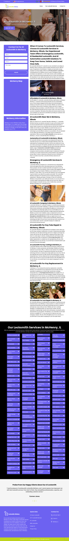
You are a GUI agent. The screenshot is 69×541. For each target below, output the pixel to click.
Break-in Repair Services (11, 399)
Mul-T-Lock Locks (42, 457)
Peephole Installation (58, 340)
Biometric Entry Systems (11, 385)
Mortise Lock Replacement (41, 452)
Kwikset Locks (41, 376)
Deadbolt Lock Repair (11, 468)
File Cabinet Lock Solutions (27, 425)
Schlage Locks (56, 415)
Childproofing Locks (12, 440)
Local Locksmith (42, 380)
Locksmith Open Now (43, 419)
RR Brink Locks (56, 399)
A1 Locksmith (11, 344)
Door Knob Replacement (26, 348)
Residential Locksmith (55, 391)
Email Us (55, 518)
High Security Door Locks (27, 467)
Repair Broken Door (57, 381)
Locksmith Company (42, 406)
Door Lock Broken (27, 360)
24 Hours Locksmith (12, 335)
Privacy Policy (33, 528)
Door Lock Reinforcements (26, 364)
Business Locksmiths (13, 419)
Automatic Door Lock (13, 365)
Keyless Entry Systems (41, 367)
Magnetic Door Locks (43, 423)
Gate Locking (26, 459)
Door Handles (26, 340)
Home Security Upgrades (41, 349)
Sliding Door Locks (57, 424)
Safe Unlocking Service (56, 411)
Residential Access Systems (57, 386)
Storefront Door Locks (56, 432)
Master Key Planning (42, 431)
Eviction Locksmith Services (27, 407)
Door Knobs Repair (27, 353)
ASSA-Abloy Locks (12, 361)
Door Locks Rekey (27, 378)
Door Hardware (26, 344)
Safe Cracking (56, 403)
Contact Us (62, 6)
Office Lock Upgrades (40, 466)
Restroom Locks (57, 395)
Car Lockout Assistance (10, 429)
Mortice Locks (41, 448)
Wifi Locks (55, 458)
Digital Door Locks (12, 472)
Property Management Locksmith (56, 356)
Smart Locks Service (58, 428)
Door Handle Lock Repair (27, 336)
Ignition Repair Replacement (41, 354)
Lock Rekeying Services (41, 397)
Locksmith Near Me (42, 415)
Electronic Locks (27, 390)
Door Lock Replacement (26, 373)
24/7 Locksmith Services (11, 339)
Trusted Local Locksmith (56, 445)
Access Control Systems (11, 352)
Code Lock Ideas (11, 444)
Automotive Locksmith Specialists (10, 371)
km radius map (16, 98)
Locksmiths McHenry (35, 539)
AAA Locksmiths (11, 347)
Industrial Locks (41, 358)
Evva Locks (25, 412)
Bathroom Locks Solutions (11, 380)
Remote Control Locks (56, 377)
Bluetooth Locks (11, 389)
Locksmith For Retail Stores (42, 411)
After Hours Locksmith (10, 357)
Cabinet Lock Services (11, 423)
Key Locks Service (42, 362)
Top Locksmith (56, 440)
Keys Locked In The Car (42, 372)
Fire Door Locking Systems (27, 441)
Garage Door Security (26, 449)
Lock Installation (42, 392)
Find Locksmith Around (26, 430)
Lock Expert (40, 389)
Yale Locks (55, 467)
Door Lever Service (27, 356)
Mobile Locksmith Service (42, 443)
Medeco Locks (41, 439)
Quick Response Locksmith (57, 372)
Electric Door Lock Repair (27, 386)
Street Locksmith (57, 437)
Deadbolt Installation (12, 463)
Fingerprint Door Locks (26, 435)
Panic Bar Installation (55, 336)
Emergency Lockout (27, 394)
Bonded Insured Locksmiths (11, 394)
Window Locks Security (56, 463)
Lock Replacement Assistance (42, 402)
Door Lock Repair (27, 369)
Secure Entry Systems (56, 420)
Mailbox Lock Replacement (41, 427)
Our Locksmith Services (51, 6)
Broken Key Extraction (10, 404)
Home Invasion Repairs (41, 344)
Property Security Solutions (57, 361)
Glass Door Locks (27, 463)
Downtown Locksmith (28, 381)
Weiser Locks (56, 454)
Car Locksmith (11, 433)
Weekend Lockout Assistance (57, 450)
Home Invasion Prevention (41, 338)
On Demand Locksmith (40, 472)
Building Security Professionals (12, 409)
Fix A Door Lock (26, 445)
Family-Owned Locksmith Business (27, 416)
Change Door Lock (12, 437)
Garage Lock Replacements (26, 455)
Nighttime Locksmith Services (42, 461)
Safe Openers (56, 406)
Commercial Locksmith (10, 454)
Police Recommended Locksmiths (56, 345)
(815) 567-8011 (9, 28)
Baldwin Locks (11, 375)
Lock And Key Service (41, 384)
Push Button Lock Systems (57, 367)
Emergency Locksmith (25, 398)
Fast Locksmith (26, 421)
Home (41, 6)
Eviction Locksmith (27, 403)
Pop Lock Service (57, 350)
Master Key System (42, 435)
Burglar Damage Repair (11, 415)
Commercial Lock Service (12, 449)
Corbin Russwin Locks (11, 459)
